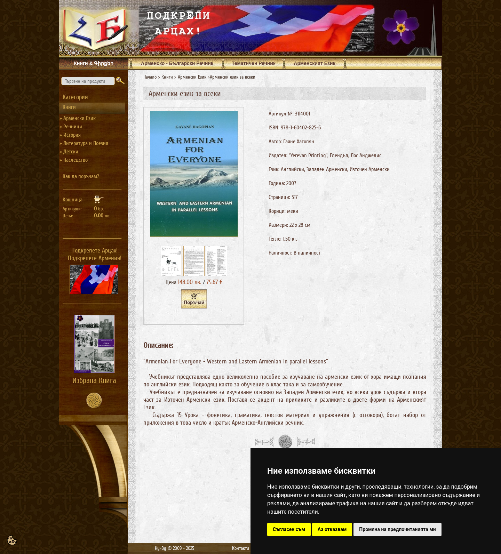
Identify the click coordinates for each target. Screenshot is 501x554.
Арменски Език (192, 77)
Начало (150, 77)
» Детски (68, 151)
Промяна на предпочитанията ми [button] (397, 529)
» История (70, 134)
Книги (167, 77)
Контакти (240, 548)
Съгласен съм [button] (289, 529)
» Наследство (73, 159)
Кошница (72, 199)
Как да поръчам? (81, 176)
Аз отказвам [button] (332, 529)
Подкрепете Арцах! (94, 250)
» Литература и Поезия (83, 143)
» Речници (70, 126)
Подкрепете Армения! (94, 258)
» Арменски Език (77, 118)
